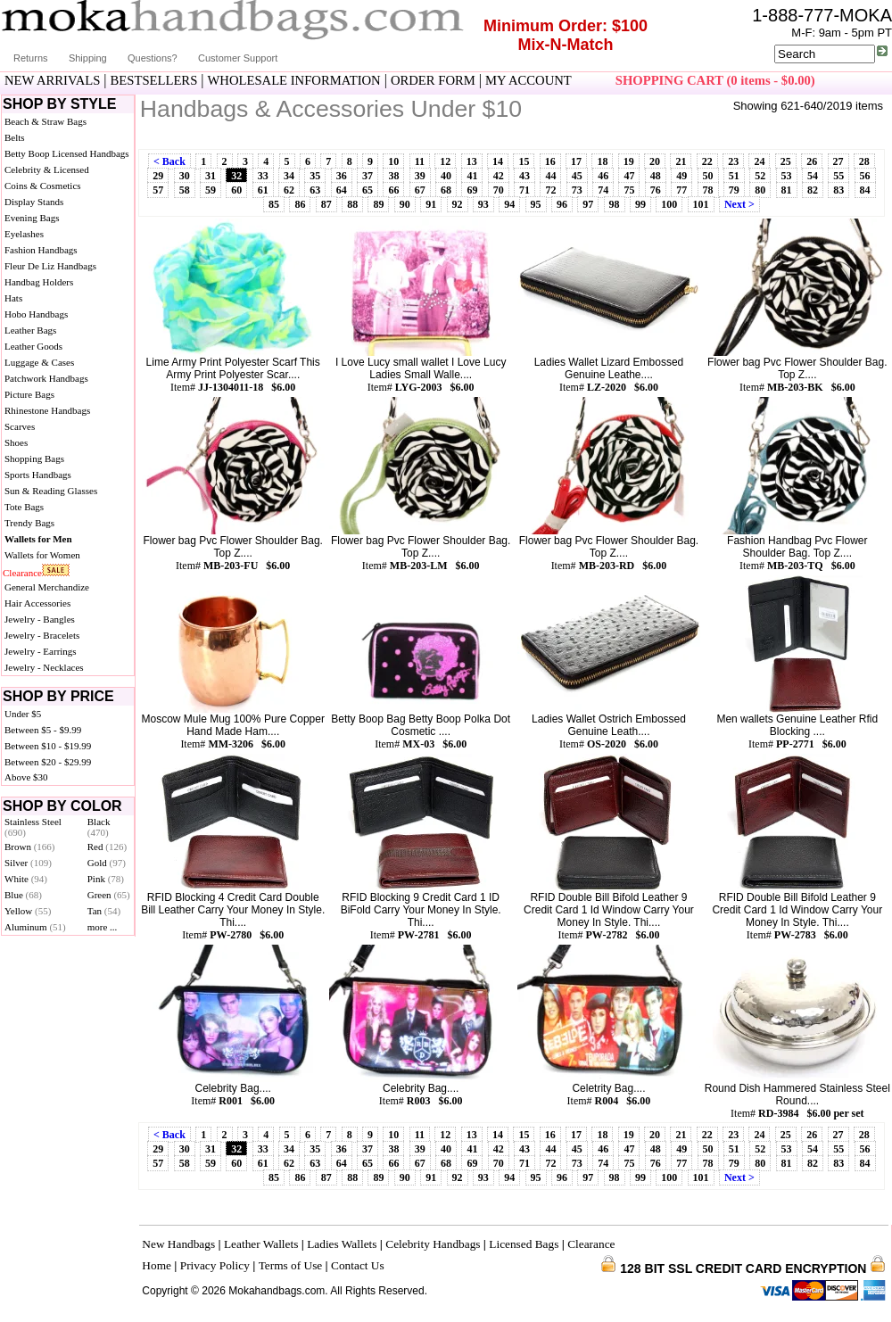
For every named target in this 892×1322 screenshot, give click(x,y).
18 (602, 161)
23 (733, 161)
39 (420, 175)
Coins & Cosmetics (42, 185)
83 (838, 190)
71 (524, 190)
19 (629, 161)
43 (524, 175)
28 (864, 161)
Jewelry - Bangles (39, 619)
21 (680, 161)
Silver (28, 862)
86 (299, 204)
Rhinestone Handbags (47, 410)
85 (273, 204)
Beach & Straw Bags (45, 121)
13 (472, 161)
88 (352, 204)
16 (550, 161)
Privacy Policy (215, 1265)
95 (536, 204)
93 (483, 204)
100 (669, 204)
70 (498, 190)
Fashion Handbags (41, 249)
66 (393, 190)
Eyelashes (24, 233)
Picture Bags (29, 394)
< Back (169, 161)
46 (603, 175)
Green (108, 894)
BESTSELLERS (154, 80)
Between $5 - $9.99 (42, 729)
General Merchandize (46, 587)
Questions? (153, 58)
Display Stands (33, 201)
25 (785, 161)
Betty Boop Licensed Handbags (66, 153)
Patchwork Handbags (46, 378)
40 (446, 175)
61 (263, 190)
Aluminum (35, 926)
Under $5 (22, 713)
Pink (105, 878)
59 (210, 190)
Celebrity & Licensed (46, 169)
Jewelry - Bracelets (41, 635)
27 (838, 161)
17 (576, 161)
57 (158, 190)
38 (393, 175)
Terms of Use (291, 1265)
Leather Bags (30, 330)
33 (263, 175)
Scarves (19, 426)
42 (498, 175)
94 (509, 204)
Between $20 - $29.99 (47, 761)
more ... (102, 926)
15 (523, 161)
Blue (23, 894)
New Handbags (178, 1244)
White (25, 878)
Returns (30, 58)
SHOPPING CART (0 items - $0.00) (715, 80)
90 (405, 204)
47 (629, 175)
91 (430, 204)
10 (393, 161)
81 (786, 190)
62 (289, 190)
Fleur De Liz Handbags (50, 265)
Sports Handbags (37, 474)
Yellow (27, 910)
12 (445, 161)
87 (326, 204)
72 (550, 190)
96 (562, 204)
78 (708, 190)
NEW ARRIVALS (52, 80)
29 (158, 175)
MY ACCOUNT (528, 80)
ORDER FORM (433, 80)
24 (759, 161)
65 (367, 190)
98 (614, 204)
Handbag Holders (38, 282)
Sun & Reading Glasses (50, 490)
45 (577, 175)
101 (701, 204)
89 (378, 204)
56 (865, 175)
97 (587, 204)
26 (811, 161)
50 (708, 175)
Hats (13, 298)
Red (107, 846)
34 (289, 175)
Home (156, 1265)
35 (315, 175)
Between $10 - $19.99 (47, 745)
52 (760, 175)
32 (236, 175)
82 (812, 190)
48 (655, 175)
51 (734, 175)
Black (99, 827)
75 (629, 190)
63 (315, 190)
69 (472, 190)
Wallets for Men (38, 538)
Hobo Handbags (36, 314)
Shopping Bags (34, 458)
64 (341, 190)
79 (734, 190)
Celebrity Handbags (432, 1244)
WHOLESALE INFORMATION (294, 80)
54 (812, 175)
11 (420, 161)
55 (838, 175)
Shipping (88, 58)
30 (184, 175)
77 (681, 190)
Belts (14, 137)
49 (681, 175)
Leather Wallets (261, 1244)
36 (341, 175)
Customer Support (237, 58)
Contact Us (357, 1265)
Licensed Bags (523, 1244)
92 (457, 204)
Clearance (22, 572)
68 (446, 190)
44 (550, 175)
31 (210, 175)
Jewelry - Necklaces (44, 667)
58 (184, 190)
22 (707, 161)
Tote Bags (24, 506)
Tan (103, 910)
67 (420, 190)
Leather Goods (33, 346)
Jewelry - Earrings (40, 651)
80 (760, 190)
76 (655, 190)
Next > (739, 204)
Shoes (16, 442)
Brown (29, 846)
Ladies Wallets (341, 1244)
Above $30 (26, 777)
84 (865, 190)
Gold (106, 862)
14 (497, 161)
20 (654, 161)
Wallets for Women (42, 554)
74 (603, 190)
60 (236, 190)
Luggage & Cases (39, 362)
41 (472, 175)
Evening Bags (31, 217)
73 (577, 190)
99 (640, 204)
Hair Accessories (37, 603)
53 (786, 175)
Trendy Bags (29, 522)
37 (367, 175)
